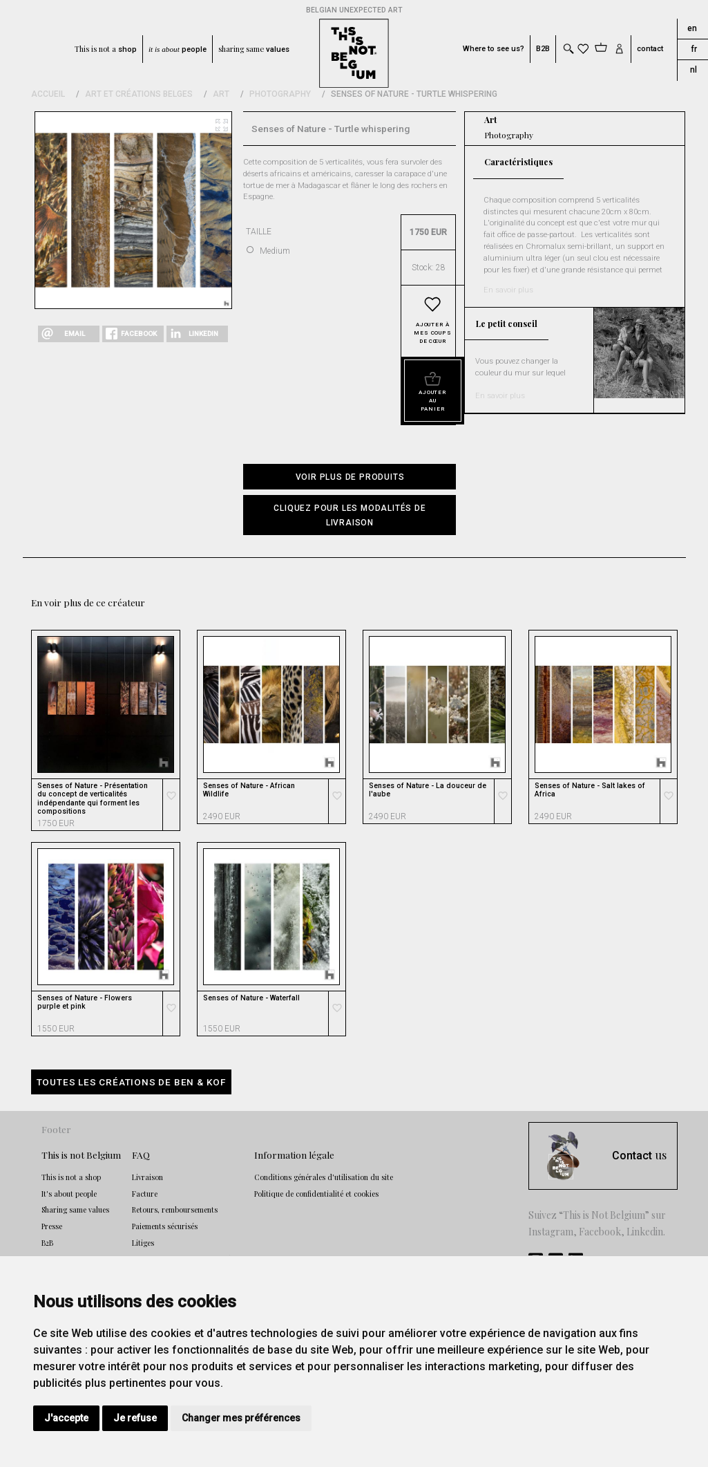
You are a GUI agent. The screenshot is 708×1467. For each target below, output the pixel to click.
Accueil (48, 94)
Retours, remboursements (175, 1210)
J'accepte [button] (66, 1417)
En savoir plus (508, 290)
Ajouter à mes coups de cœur (432, 332)
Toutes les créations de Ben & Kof (131, 1081)
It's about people (69, 1194)
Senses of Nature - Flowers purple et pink (84, 1002)
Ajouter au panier (433, 400)
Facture (144, 1194)
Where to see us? (493, 49)
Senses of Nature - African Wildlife (249, 790)
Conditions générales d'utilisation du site (323, 1177)
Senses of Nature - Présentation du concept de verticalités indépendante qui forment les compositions (92, 799)
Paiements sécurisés (165, 1226)
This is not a (106, 49)
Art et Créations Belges (139, 94)
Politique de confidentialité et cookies (316, 1194)
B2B (543, 49)
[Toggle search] (568, 49)
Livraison (147, 1177)
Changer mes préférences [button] (241, 1417)
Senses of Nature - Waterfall (251, 998)
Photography (280, 94)
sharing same (253, 49)
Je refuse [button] (135, 1417)
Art (221, 94)
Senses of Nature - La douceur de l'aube (427, 790)
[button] (349, 515)
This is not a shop (71, 1177)
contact (650, 49)
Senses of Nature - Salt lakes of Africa (590, 790)
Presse (51, 1226)
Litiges (143, 1243)
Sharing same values (75, 1210)
